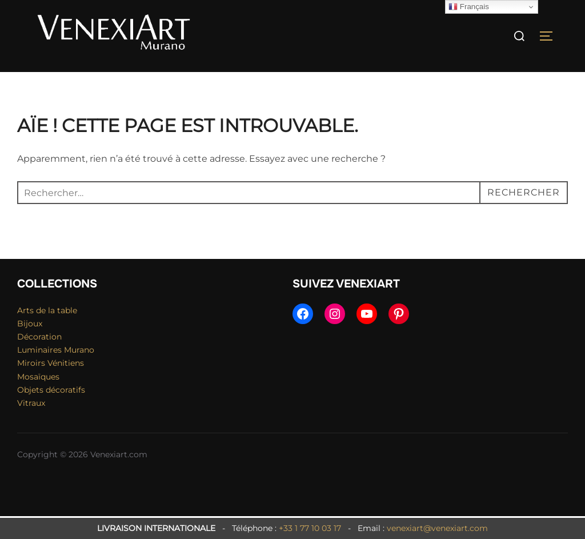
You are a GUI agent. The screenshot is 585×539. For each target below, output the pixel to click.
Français (468, 6)
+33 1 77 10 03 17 (310, 528)
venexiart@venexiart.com (437, 528)
